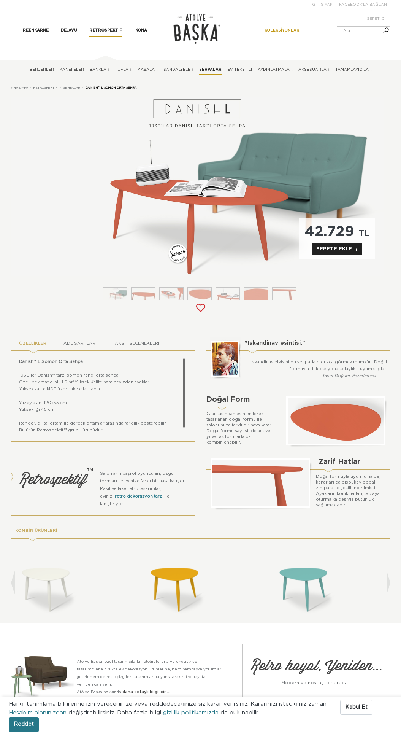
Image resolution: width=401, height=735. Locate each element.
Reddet (24, 724)
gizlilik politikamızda (191, 713)
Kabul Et (356, 707)
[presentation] (13, 582)
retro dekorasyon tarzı (139, 496)
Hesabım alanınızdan (38, 713)
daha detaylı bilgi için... (146, 692)
